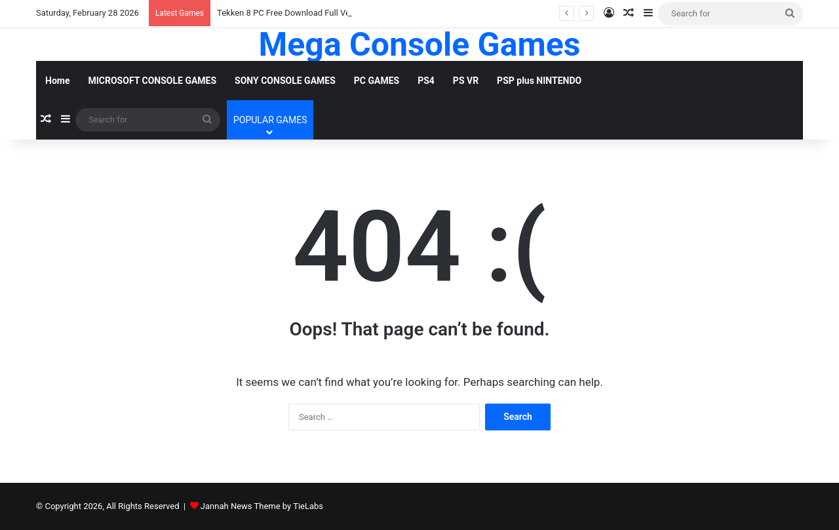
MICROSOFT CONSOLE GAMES (152, 80)
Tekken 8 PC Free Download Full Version (293, 13)
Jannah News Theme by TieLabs (262, 506)
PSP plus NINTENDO (539, 80)
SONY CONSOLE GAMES (285, 80)
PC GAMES (376, 80)
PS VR (465, 80)
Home (57, 80)
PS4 (426, 80)
